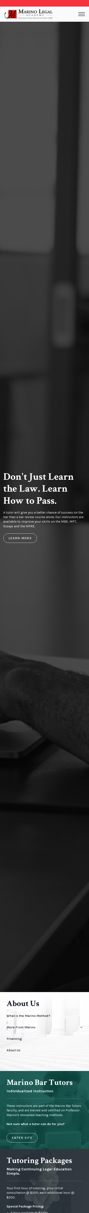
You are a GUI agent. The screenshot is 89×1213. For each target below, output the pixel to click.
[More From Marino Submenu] (80, 1027)
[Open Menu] (81, 14)
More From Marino (21, 1027)
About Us (13, 1050)
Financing (14, 1039)
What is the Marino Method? (28, 1016)
